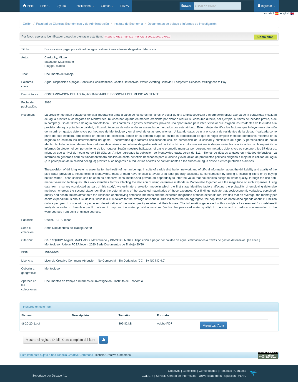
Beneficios (189, 370)
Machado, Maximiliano (59, 61)
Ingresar (266, 5)
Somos (107, 5)
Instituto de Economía (128, 23)
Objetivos (174, 370)
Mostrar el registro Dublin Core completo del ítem (60, 340)
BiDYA (124, 5)
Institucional (85, 5)
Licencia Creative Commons (112, 355)
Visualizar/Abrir (213, 325)
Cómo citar (265, 37)
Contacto (240, 370)
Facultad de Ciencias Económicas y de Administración (72, 23)
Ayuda (63, 5)
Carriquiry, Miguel (56, 57)
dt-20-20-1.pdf (31, 323)
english (286, 13)
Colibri (27, 23)
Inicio (28, 5)
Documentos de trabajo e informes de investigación (182, 23)
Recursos (225, 370)
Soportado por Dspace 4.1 (49, 375)
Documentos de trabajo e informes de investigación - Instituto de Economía (94, 281)
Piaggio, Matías (55, 65)
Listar (45, 5)
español (271, 13)
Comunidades (208, 370)
